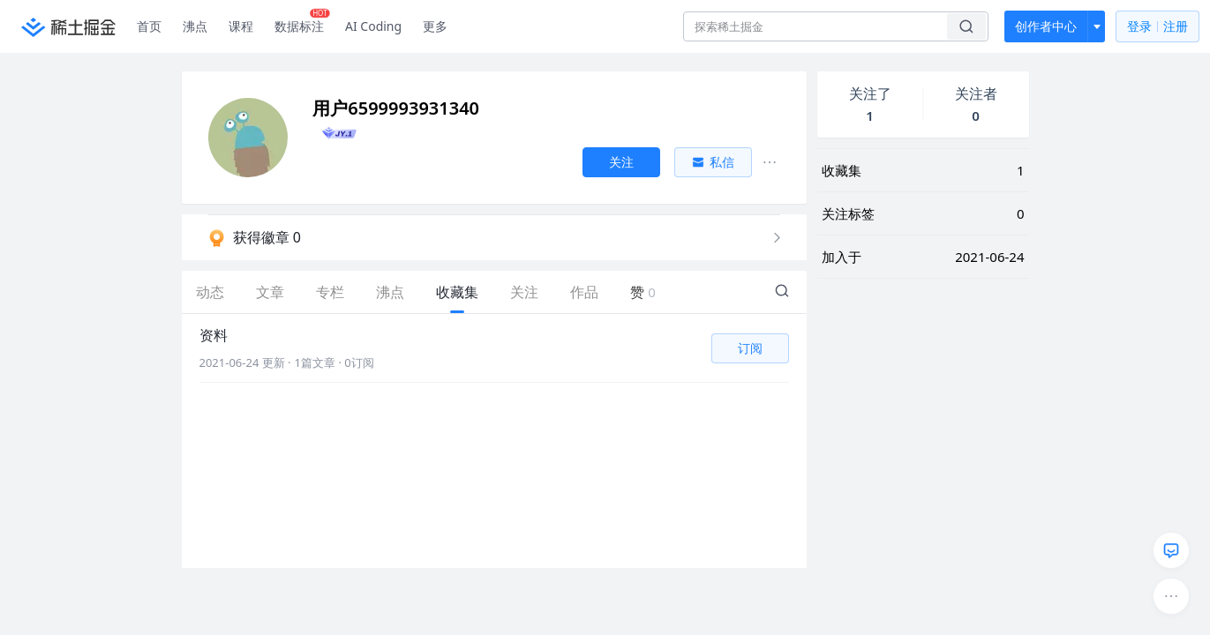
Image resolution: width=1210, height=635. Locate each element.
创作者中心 (1046, 26)
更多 (435, 26)
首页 (149, 26)
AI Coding (373, 26)
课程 (241, 26)
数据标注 (302, 22)
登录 (1157, 27)
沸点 (195, 26)
